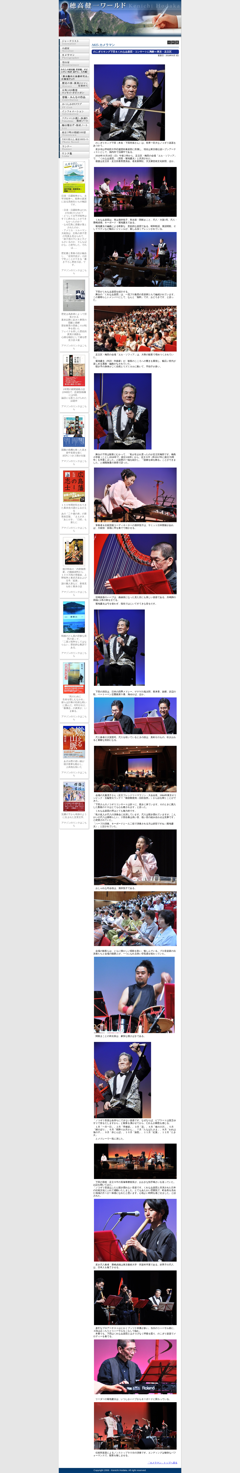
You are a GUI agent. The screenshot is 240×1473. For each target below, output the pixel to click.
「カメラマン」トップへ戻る (162, 1462)
